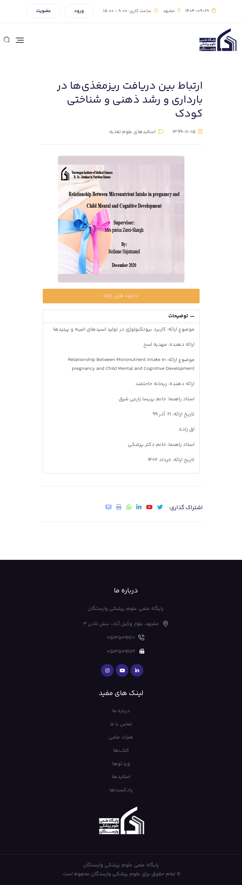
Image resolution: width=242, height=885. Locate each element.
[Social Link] (137, 670)
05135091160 (121, 638)
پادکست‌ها (121, 790)
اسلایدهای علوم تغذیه (132, 132)
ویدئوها (121, 764)
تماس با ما (121, 724)
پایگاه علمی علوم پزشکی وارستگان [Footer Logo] (121, 865)
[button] (121, 316)
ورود (79, 11)
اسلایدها (121, 777)
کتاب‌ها (121, 751)
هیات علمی (121, 737)
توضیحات (178, 316)
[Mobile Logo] (217, 40)
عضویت (43, 11)
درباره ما (121, 711)
